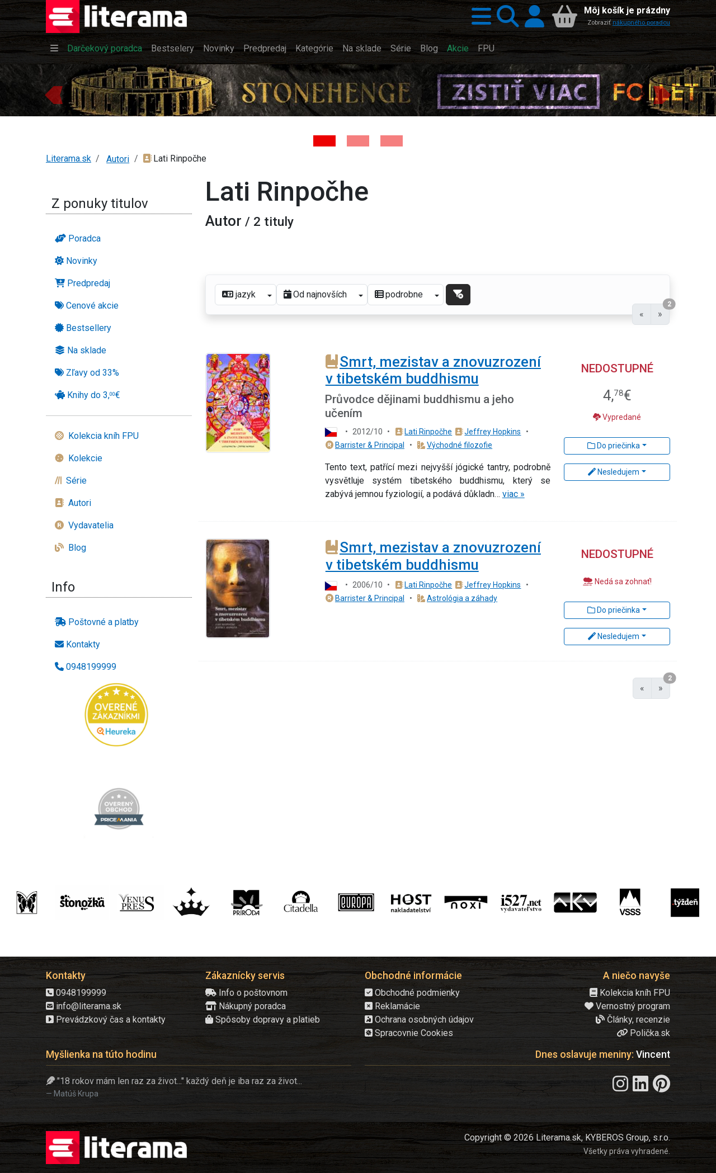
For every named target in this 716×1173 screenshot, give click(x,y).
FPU (486, 48)
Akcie (458, 48)
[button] (478, 17)
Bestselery (172, 48)
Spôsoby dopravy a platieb (262, 1019)
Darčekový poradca (104, 48)
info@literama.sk (83, 1006)
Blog (429, 48)
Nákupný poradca (245, 1006)
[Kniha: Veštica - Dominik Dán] (358, 141)
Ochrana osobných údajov (419, 1019)
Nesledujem (613, 471)
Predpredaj (264, 48)
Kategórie (314, 48)
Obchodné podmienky (412, 992)
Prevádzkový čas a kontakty (106, 1019)
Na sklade (361, 48)
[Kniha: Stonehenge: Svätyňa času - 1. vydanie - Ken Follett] (324, 141)
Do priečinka (613, 445)
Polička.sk (643, 1033)
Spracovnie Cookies (409, 1033)
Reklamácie (392, 1006)
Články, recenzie (633, 1019)
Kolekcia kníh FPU (630, 992)
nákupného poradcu (641, 22)
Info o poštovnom (246, 992)
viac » (513, 494)
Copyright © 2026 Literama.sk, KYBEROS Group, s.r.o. (567, 1137)
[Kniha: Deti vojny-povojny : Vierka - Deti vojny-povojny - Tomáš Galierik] (391, 141)
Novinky (218, 48)
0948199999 (76, 992)
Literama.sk (68, 158)
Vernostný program (627, 1006)
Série (400, 48)
